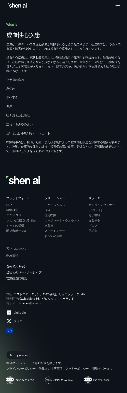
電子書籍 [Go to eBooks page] (94, 215)
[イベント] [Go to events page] (95, 210)
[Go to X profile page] (16, 321)
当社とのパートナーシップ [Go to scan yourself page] (23, 272)
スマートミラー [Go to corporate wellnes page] (55, 231)
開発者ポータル (102, 368)
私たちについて (16, 248)
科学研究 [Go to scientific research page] (12, 210)
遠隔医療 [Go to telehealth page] (50, 215)
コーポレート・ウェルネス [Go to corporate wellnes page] (62, 220)
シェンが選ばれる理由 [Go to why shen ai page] (20, 220)
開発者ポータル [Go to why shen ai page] (16, 231)
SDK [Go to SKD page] (9, 205)
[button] (117, 5)
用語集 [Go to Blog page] (93, 231)
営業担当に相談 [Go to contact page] (16, 278)
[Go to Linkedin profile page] (16, 312)
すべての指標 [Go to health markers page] (53, 236)
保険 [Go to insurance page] (47, 210)
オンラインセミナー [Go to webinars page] (102, 205)
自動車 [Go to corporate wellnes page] (49, 225)
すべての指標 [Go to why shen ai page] (15, 225)
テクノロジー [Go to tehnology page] (15, 215)
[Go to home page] (17, 5)
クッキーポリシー (77, 368)
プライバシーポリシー (20, 368)
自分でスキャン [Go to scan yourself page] (16, 266)
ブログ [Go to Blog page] (93, 225)
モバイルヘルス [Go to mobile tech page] (55, 205)
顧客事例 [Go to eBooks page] (94, 220)
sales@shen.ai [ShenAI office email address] (32, 303)
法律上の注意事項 (50, 368)
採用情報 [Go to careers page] (12, 255)
